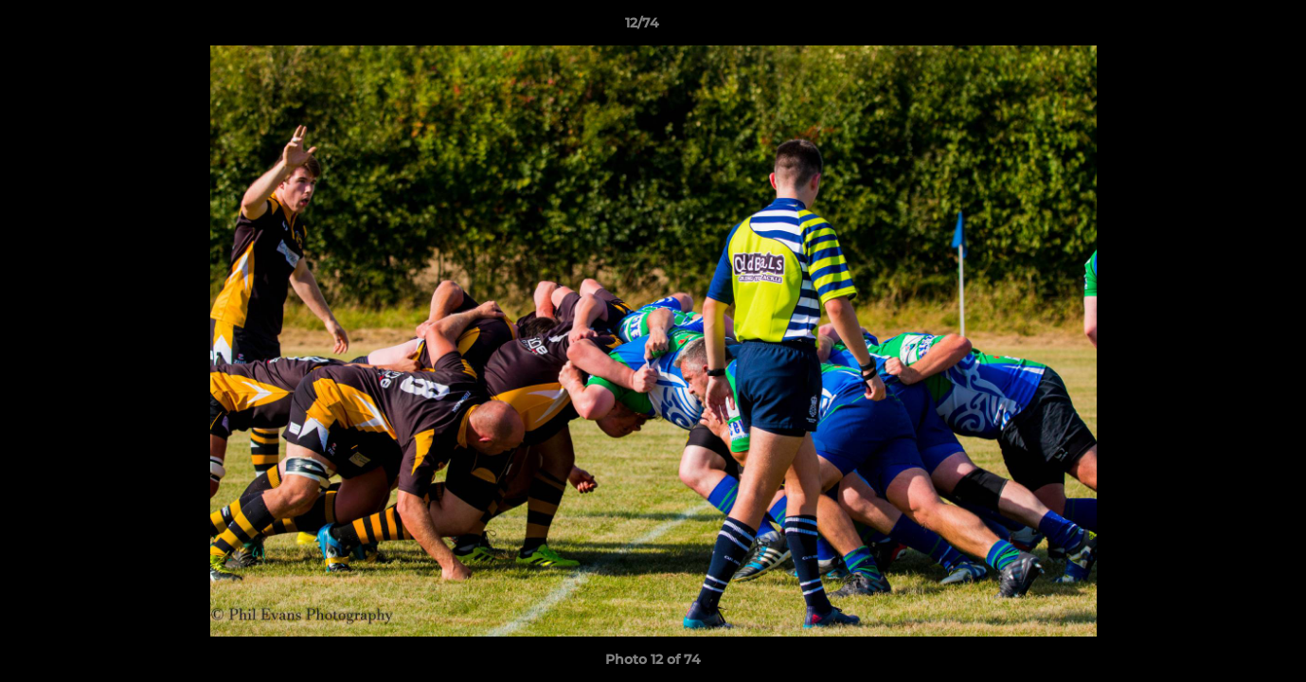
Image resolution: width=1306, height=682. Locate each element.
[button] (1226, 27)
